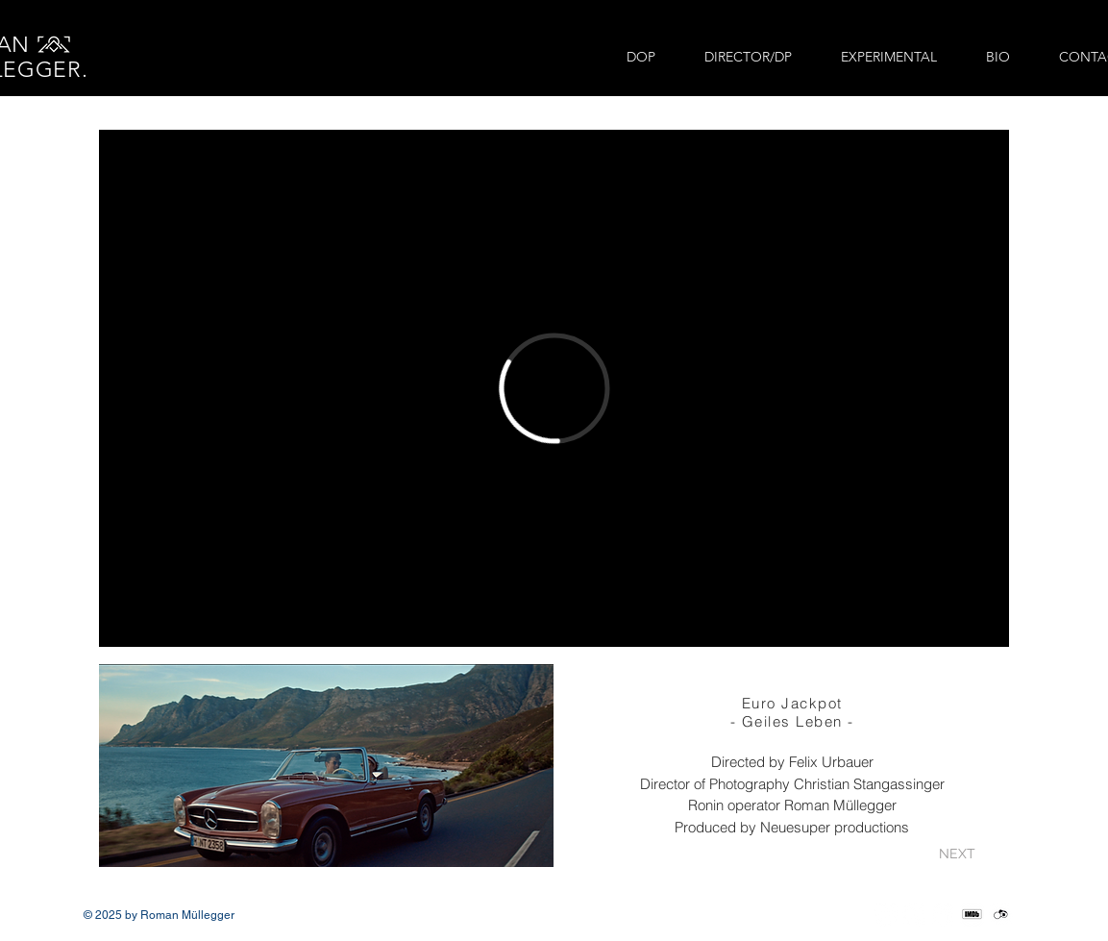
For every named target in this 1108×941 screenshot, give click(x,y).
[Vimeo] (914, 915)
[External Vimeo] (554, 388)
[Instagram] (886, 915)
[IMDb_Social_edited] (972, 915)
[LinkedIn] (943, 915)
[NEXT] (957, 854)
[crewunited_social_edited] (1001, 915)
